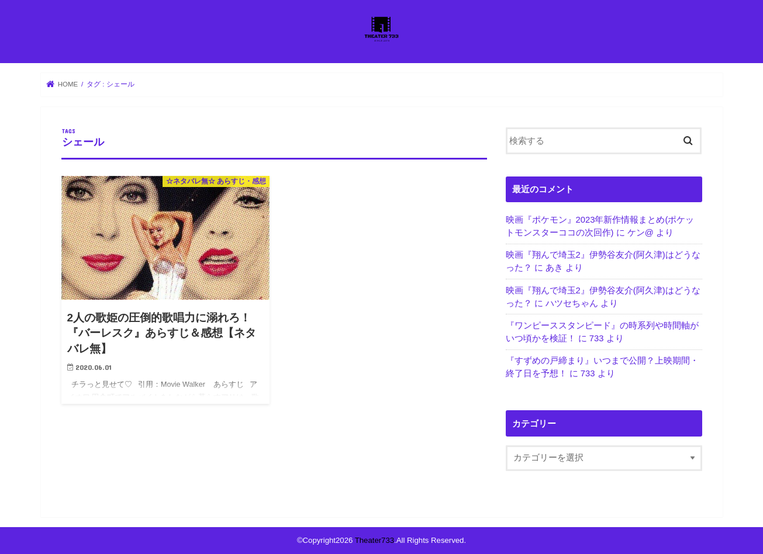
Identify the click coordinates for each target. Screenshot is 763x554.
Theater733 (374, 540)
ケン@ (640, 232)
